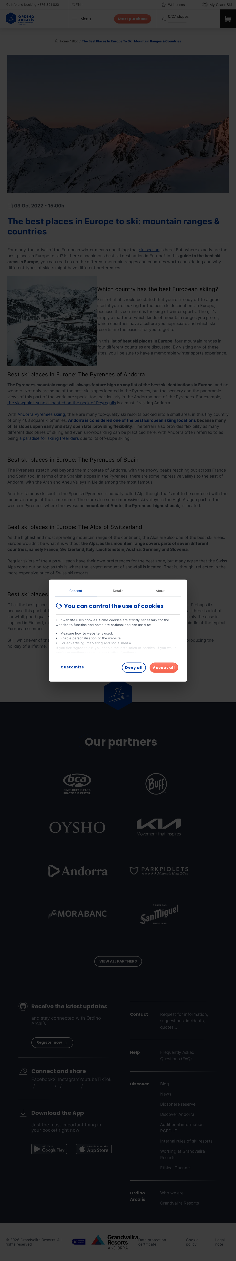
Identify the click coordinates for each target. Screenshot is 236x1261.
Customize (72, 667)
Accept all (164, 667)
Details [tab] (118, 590)
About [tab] (160, 590)
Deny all (134, 667)
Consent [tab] (75, 590)
